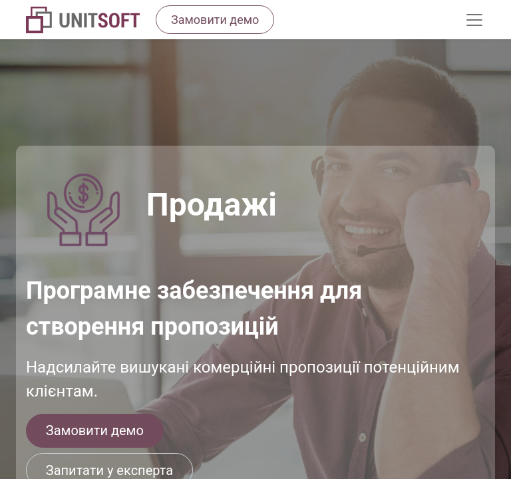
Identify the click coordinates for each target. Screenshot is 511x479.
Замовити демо (95, 430)
